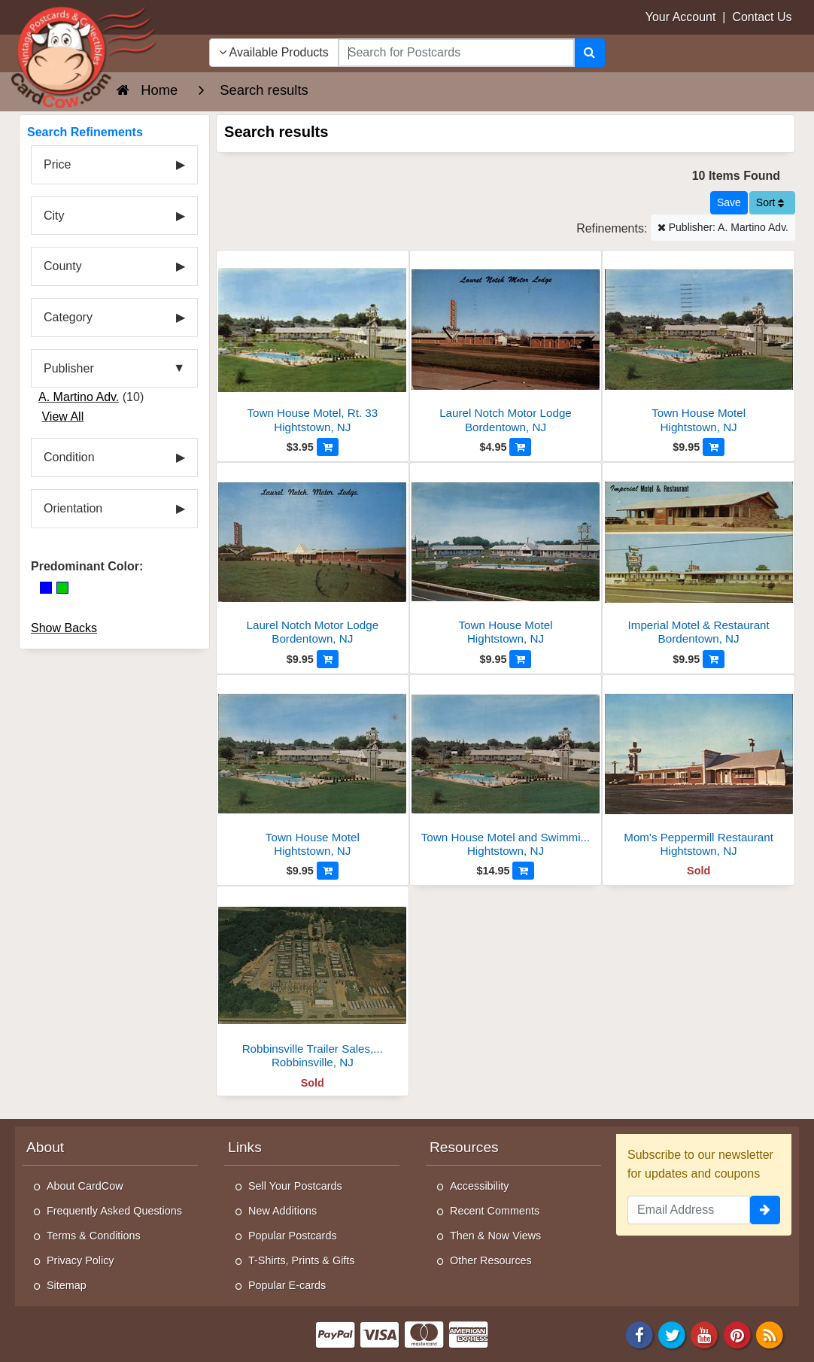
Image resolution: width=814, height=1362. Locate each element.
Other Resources (491, 1260)
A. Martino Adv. (78, 397)
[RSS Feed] (769, 1333)
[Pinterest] (737, 1333)
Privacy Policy (80, 1260)
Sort (770, 202)
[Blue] (46, 588)
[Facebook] (639, 1333)
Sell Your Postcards (295, 1186)
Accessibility (479, 1186)
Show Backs (64, 628)
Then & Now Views (495, 1236)
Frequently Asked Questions (114, 1211)
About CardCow (85, 1186)
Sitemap (67, 1285)
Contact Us (761, 17)
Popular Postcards (292, 1236)
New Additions (282, 1211)
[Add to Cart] (328, 447)
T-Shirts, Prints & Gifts (301, 1260)
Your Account (680, 17)
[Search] (589, 52)
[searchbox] (456, 52)
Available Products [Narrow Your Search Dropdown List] (274, 52)
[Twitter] (672, 1333)
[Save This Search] (729, 202)
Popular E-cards (287, 1285)
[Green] (62, 588)
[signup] (765, 1210)
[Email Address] (688, 1210)
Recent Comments (494, 1211)
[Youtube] (705, 1333)
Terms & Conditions (94, 1236)
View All (62, 416)
